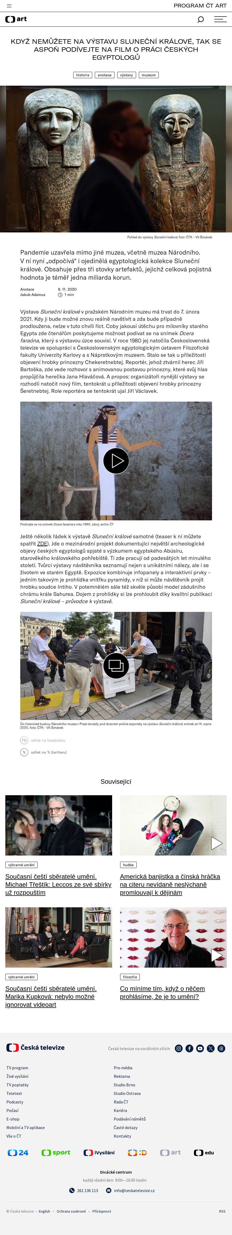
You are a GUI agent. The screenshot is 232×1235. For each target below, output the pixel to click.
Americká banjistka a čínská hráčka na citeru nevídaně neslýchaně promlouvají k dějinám (170, 884)
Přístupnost (101, 1211)
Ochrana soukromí (71, 1211)
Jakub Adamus (32, 294)
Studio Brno (124, 1084)
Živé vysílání (17, 1076)
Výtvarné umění (21, 864)
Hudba (128, 864)
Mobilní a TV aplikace (25, 1127)
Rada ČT (121, 1102)
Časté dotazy (125, 1127)
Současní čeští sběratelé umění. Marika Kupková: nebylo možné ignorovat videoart (51, 996)
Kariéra (120, 1110)
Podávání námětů (130, 1119)
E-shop (12, 1119)
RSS (222, 1211)
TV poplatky (17, 1084)
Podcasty (14, 1102)
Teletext (14, 1093)
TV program (17, 1067)
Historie (82, 75)
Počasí (12, 1110)
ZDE (42, 543)
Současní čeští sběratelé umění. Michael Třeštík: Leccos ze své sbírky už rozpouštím (58, 884)
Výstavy (126, 75)
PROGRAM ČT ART (200, 5)
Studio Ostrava (127, 1093)
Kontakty (122, 1136)
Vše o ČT (14, 1136)
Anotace (105, 75)
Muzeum (149, 75)
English (44, 1211)
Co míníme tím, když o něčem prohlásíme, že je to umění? (162, 992)
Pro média (123, 1067)
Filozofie (130, 977)
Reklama (122, 1076)
